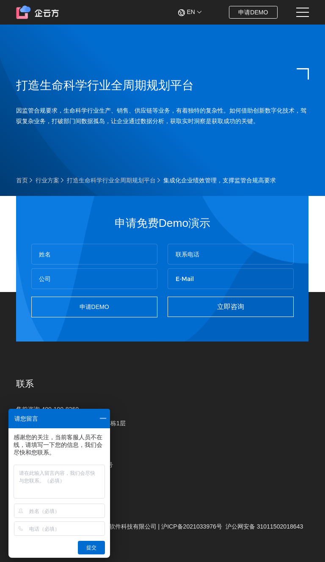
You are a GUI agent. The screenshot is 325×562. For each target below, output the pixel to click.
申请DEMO (253, 12)
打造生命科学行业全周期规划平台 (111, 180)
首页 (22, 180)
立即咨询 (230, 306)
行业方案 (47, 180)
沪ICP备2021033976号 (191, 526)
